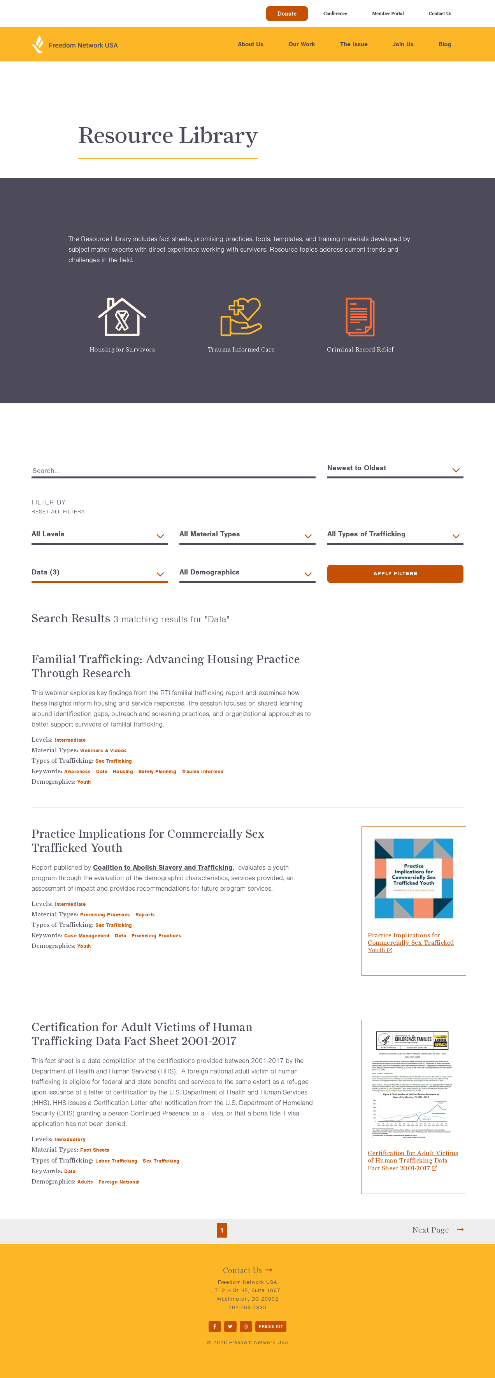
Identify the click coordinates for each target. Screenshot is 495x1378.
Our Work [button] (301, 44)
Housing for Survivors (122, 349)
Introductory (70, 1139)
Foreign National (120, 1181)
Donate (287, 14)
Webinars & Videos (104, 750)
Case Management (87, 935)
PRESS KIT (271, 1326)
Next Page (438, 1229)
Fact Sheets (95, 1150)
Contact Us (440, 13)
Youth (85, 782)
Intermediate (71, 740)
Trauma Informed (204, 771)
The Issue (354, 44)
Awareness (78, 771)
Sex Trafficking (114, 761)
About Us (250, 44)
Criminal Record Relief (360, 349)
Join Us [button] (403, 44)
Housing (124, 771)
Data (102, 771)
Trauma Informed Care (241, 349)
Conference (335, 13)
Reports (146, 914)
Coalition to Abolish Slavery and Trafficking (163, 867)
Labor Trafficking (117, 1160)
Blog (445, 44)
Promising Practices (106, 914)
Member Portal (388, 13)
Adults (86, 1181)
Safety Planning (158, 771)
